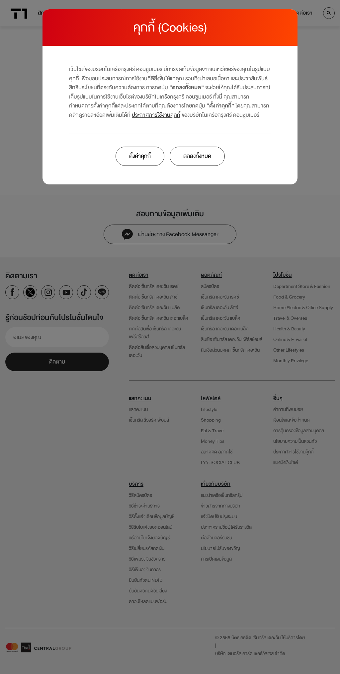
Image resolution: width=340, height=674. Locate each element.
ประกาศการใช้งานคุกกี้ (156, 114)
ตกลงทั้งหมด (197, 156)
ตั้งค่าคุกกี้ (140, 156)
